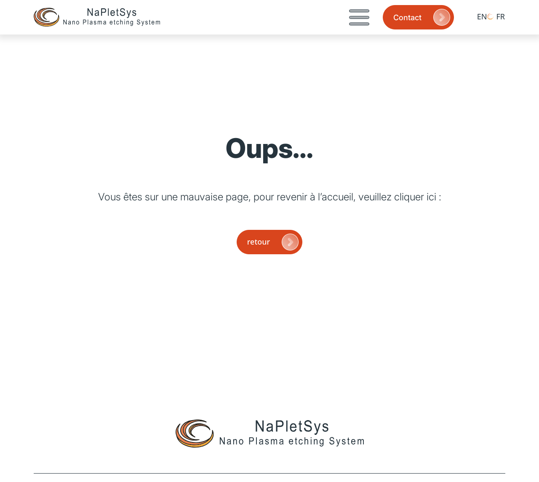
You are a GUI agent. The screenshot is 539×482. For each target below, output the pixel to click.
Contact (422, 17)
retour (273, 242)
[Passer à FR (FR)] (496, 16)
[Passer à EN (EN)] (477, 16)
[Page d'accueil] (97, 17)
